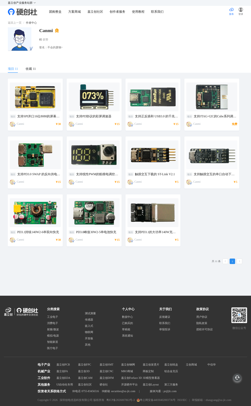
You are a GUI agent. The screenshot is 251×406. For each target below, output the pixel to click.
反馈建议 (164, 317)
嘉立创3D (84, 371)
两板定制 (148, 371)
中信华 (211, 364)
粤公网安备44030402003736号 (156, 400)
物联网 (89, 332)
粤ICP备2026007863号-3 (120, 400)
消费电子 (52, 323)
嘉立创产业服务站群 (22, 2)
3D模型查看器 (151, 377)
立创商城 (191, 364)
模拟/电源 (53, 335)
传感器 (89, 319)
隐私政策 (201, 323)
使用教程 (138, 11)
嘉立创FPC (84, 364)
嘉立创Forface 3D (131, 377)
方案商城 (75, 11)
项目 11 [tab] (13, 68)
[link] (15, 22)
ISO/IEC (182, 400)
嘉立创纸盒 (171, 364)
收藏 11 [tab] (31, 68)
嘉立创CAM (85, 377)
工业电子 (52, 317)
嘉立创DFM (107, 377)
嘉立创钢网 (128, 364)
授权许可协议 (204, 329)
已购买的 (127, 323)
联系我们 (157, 11)
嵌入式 (89, 326)
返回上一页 (15, 22)
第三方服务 (171, 384)
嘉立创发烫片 (151, 364)
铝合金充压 (171, 371)
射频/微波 (53, 329)
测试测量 (90, 313)
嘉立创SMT (107, 364)
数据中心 (127, 317)
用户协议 (201, 317)
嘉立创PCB (63, 364)
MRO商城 (127, 371)
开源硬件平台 (129, 384)
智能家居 (52, 342)
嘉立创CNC (107, 371)
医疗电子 (52, 348)
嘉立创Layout (151, 384)
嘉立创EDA (63, 377)
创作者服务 (117, 11)
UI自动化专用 (64, 384)
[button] (240, 11)
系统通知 (127, 335)
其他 (87, 344)
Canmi (20, 123)
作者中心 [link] (31, 22)
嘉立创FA (62, 371)
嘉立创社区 (95, 11)
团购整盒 (55, 11)
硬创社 (104, 384)
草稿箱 (126, 329)
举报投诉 (164, 329)
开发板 (89, 338)
